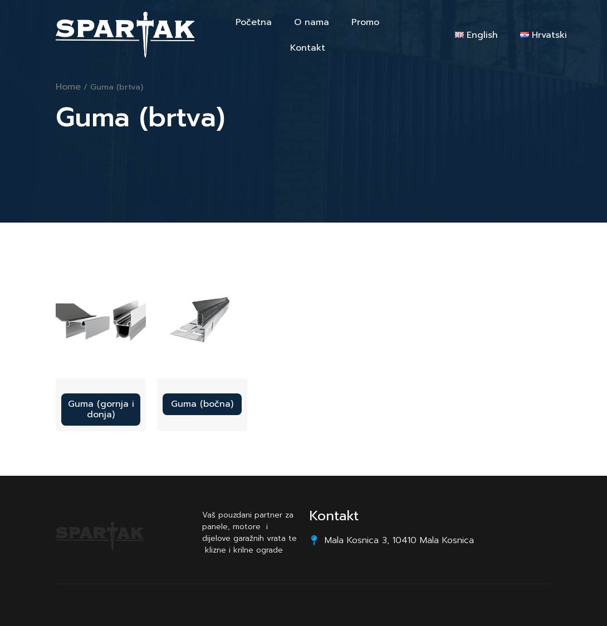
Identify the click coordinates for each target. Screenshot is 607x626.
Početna (254, 22)
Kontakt (307, 48)
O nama (311, 22)
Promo (365, 22)
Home (68, 86)
